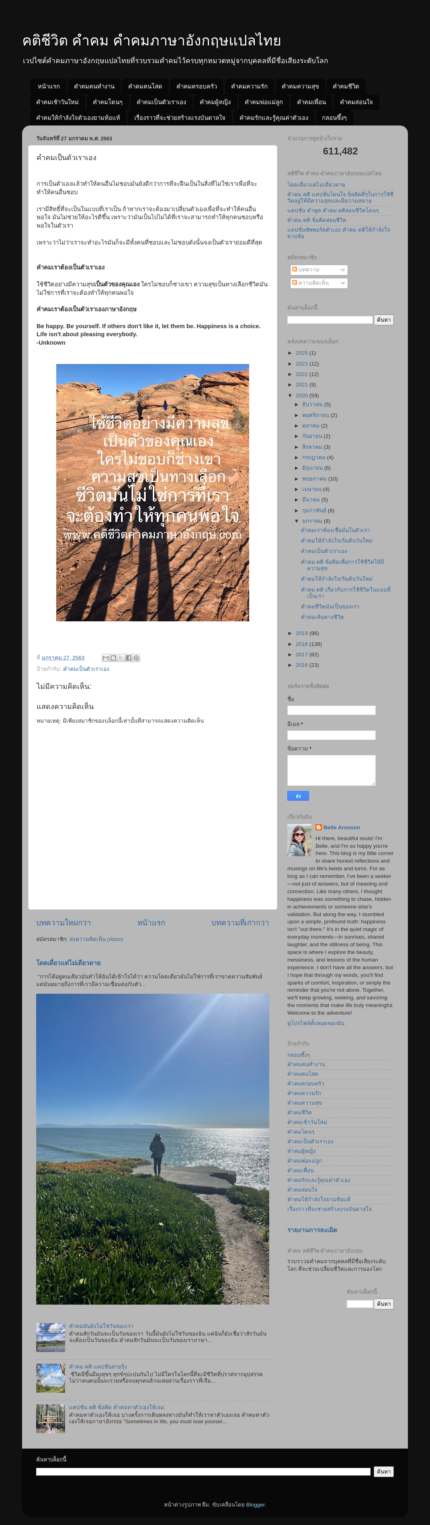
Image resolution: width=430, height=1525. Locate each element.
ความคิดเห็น (310, 283)
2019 (302, 633)
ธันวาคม (313, 404)
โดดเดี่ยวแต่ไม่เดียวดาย (68, 963)
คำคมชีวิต (346, 86)
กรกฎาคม (314, 457)
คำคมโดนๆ (108, 102)
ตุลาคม (311, 426)
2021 (302, 385)
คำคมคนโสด (145, 86)
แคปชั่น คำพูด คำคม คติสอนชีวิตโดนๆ (333, 211)
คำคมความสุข (300, 86)
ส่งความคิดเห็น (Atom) (96, 939)
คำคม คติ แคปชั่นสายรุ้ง (98, 1367)
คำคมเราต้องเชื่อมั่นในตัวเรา (335, 530)
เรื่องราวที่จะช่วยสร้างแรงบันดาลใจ (179, 117)
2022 (302, 374)
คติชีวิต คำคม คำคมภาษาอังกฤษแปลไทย (151, 40)
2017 (302, 655)
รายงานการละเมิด (312, 1230)
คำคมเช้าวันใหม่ (57, 102)
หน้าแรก (49, 86)
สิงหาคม (313, 447)
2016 (302, 665)
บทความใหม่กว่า (63, 923)
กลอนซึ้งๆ (334, 117)
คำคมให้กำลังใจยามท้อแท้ (318, 1199)
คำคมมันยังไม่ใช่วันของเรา (101, 1326)
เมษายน (312, 489)
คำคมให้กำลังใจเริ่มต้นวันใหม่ (337, 541)
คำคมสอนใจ (356, 102)
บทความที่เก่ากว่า (240, 923)
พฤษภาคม (315, 479)
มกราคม (313, 521)
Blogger (255, 1505)
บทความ (305, 270)
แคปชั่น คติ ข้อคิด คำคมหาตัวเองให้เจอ (116, 1407)
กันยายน (313, 436)
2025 (302, 353)
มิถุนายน (313, 468)
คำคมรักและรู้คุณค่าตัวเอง (274, 117)
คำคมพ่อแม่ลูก (264, 102)
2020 (302, 396)
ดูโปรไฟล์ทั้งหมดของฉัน (315, 1023)
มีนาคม (311, 500)
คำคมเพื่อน (311, 102)
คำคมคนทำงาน (94, 86)
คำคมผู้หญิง (215, 102)
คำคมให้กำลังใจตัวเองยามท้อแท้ (78, 117)
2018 (302, 644)
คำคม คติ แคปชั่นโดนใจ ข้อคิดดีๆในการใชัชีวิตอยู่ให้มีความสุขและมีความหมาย (340, 197)
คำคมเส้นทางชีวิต (322, 617)
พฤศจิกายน (316, 415)
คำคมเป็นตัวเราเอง (161, 102)
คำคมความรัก (249, 86)
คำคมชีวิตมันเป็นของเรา (330, 607)
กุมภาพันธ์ (315, 511)
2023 (302, 364)
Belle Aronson (342, 827)
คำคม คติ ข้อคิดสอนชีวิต (316, 220)
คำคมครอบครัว (196, 86)
